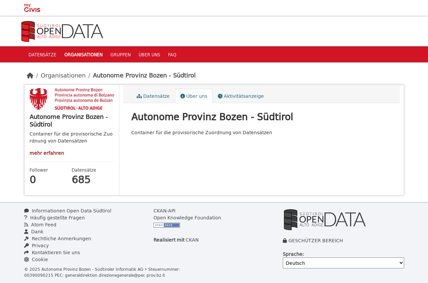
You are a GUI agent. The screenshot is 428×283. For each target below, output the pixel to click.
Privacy (36, 245)
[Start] (30, 75)
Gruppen (120, 54)
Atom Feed (40, 224)
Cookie (36, 259)
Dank (33, 231)
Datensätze (42, 54)
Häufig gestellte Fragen (54, 217)
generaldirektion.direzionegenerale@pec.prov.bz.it (115, 275)
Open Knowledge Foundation (187, 217)
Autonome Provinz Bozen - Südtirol (144, 75)
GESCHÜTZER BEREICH (315, 240)
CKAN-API (164, 210)
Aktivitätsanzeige (241, 95)
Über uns (149, 54)
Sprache (292, 254)
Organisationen (83, 54)
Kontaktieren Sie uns (52, 252)
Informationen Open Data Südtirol (67, 210)
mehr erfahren (47, 152)
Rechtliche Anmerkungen (57, 238)
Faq (172, 54)
